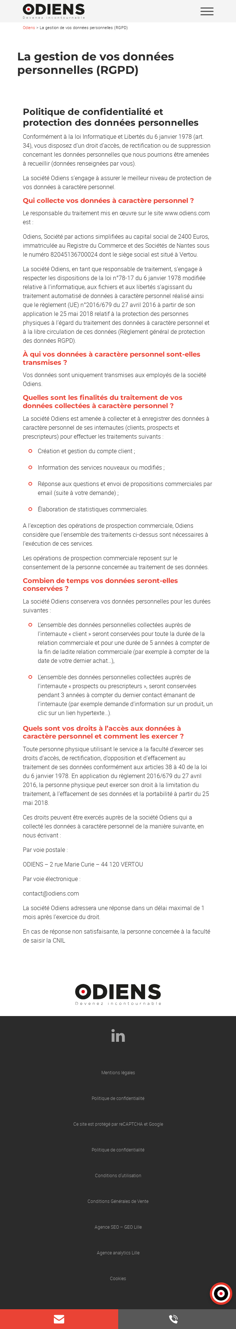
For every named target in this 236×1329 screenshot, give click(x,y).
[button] (221, 1293)
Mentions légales (118, 1072)
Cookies (118, 1278)
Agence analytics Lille (118, 1253)
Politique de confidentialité (118, 1098)
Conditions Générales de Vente (118, 1201)
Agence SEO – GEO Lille (118, 1227)
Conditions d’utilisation (118, 1175)
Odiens (29, 27)
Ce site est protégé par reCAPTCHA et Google (118, 1124)
